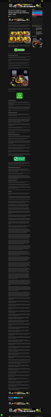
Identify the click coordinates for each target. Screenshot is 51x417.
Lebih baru (10, 406)
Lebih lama (29, 406)
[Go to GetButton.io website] (2, 416)
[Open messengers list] (2, 415)
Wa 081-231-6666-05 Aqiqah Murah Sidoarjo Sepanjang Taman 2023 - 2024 (39, 28)
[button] (42, 1)
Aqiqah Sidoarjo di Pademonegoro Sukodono (16, 9)
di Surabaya (16, 171)
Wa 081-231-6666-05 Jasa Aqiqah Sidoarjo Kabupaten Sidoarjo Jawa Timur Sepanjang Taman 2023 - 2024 (39, 33)
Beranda (9, 9)
